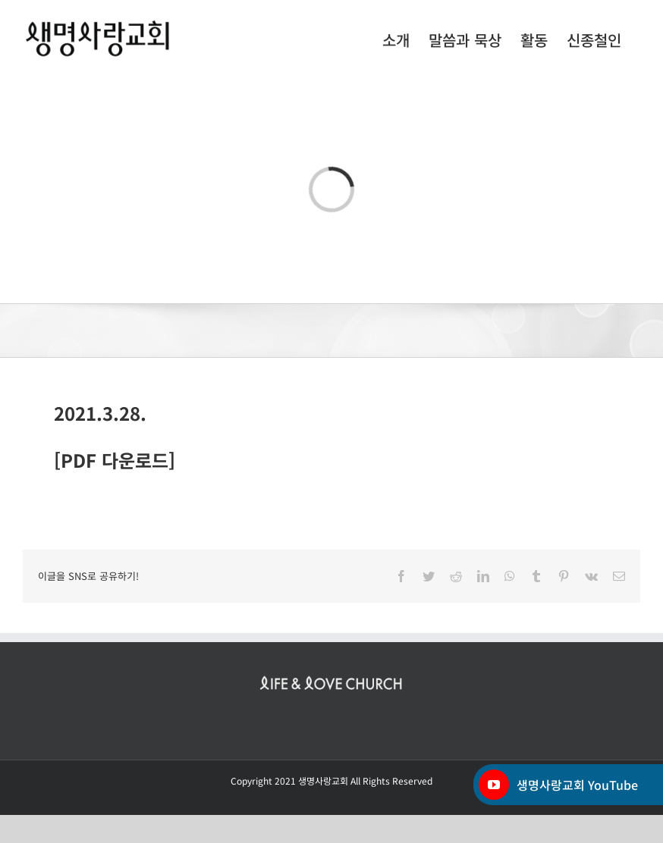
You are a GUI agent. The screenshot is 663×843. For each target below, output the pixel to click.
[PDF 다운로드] (114, 460)
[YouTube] (494, 784)
